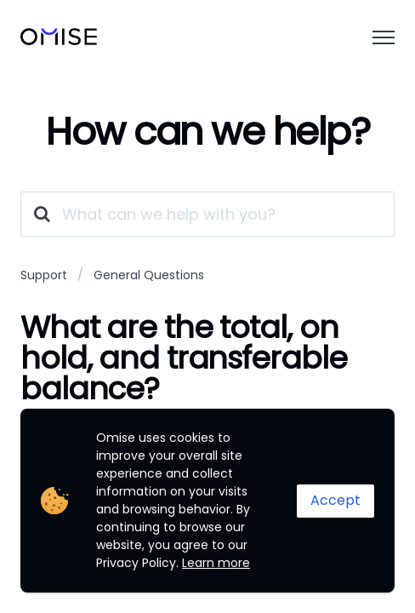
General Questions (149, 275)
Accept (335, 500)
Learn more (216, 562)
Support (43, 275)
